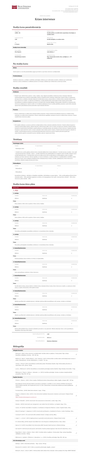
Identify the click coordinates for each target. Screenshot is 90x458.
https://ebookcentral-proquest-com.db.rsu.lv (26, 397)
